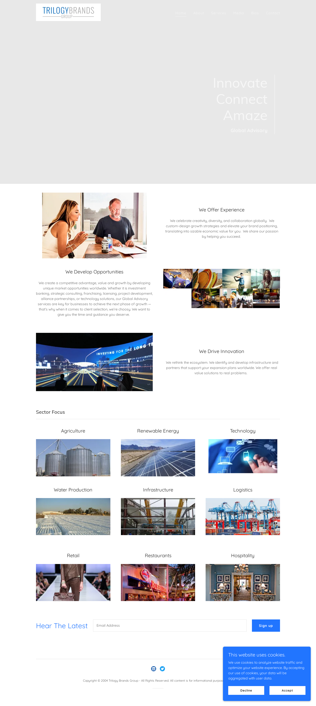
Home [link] (180, 13)
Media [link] (238, 13)
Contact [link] (273, 13)
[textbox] (170, 625)
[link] (68, 12)
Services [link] (218, 13)
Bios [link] (255, 13)
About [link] (198, 13)
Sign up (266, 625)
